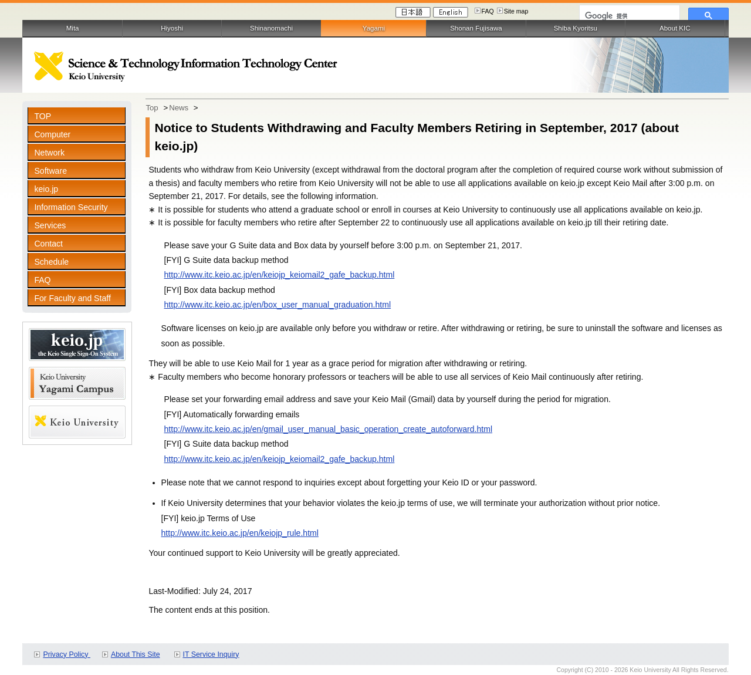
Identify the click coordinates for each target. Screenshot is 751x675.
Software (50, 171)
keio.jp (46, 189)
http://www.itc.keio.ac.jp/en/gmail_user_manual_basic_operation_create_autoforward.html (328, 429)
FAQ (488, 11)
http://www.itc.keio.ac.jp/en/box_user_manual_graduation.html (277, 304)
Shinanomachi (271, 28)
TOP (42, 116)
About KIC (675, 28)
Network (49, 152)
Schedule (51, 261)
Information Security (70, 207)
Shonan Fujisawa (476, 28)
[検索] (628, 16)
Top (152, 107)
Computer (52, 134)
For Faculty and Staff (72, 298)
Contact (48, 243)
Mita (72, 28)
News (178, 107)
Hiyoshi (172, 28)
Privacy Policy (66, 654)
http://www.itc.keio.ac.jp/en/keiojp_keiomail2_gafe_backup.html (279, 274)
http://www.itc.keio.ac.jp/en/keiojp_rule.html (240, 533)
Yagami (374, 28)
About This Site (135, 654)
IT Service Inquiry (211, 654)
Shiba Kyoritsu (575, 28)
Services (50, 225)
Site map (516, 11)
